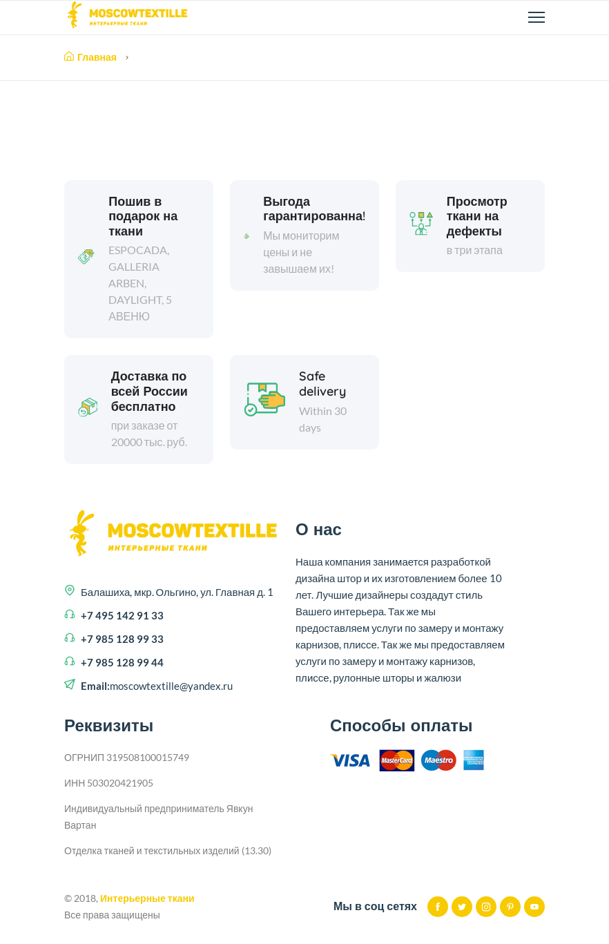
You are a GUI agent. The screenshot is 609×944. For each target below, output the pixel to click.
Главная (90, 57)
